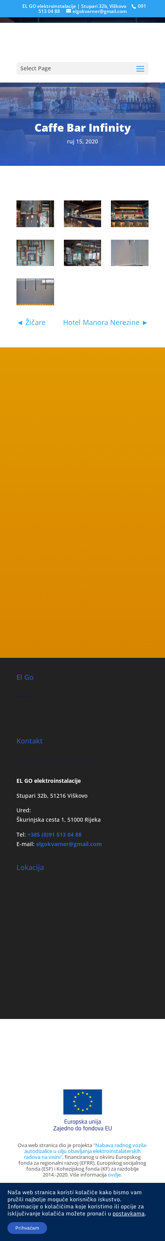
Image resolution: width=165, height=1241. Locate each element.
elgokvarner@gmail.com (69, 844)
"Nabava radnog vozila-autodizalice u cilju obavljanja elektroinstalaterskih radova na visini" (85, 1151)
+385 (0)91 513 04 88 (54, 834)
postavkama (128, 1213)
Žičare (30, 322)
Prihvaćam (27, 1228)
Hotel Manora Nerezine (106, 322)
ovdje (114, 1174)
